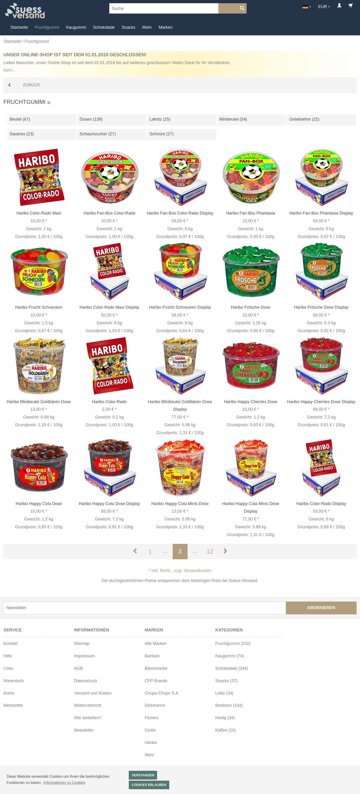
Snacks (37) (226, 680)
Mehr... (9, 70)
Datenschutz (85, 680)
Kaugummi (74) (229, 656)
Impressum (84, 656)
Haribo (151, 742)
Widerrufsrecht (87, 705)
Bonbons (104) (229, 705)
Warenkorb (13, 680)
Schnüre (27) (161, 134)
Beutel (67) (20, 119)
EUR (322, 6)
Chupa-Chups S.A (161, 693)
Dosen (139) (91, 119)
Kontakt (10, 643)
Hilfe (7, 656)
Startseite (19, 27)
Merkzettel (13, 705)
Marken (166, 27)
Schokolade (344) (231, 668)
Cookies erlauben (149, 785)
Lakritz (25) (159, 119)
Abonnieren (321, 607)
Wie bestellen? (87, 717)
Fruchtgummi (47, 27)
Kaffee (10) (225, 730)
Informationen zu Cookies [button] (64, 783)
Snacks (128, 27)
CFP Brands (156, 680)
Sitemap (82, 643)
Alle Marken (156, 643)
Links (8, 668)
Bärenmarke (156, 668)
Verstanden (143, 775)
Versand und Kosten (93, 693)
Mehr (147, 27)
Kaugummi (76, 27)
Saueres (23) (22, 134)
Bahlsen (152, 656)
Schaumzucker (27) (98, 134)
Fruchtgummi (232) (233, 643)
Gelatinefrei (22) (304, 119)
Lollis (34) (224, 693)
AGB (78, 668)
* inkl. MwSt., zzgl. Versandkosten (180, 570)
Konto (8, 693)
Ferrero (151, 717)
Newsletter (84, 730)
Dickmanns (155, 705)
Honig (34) (225, 717)
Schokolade (104, 27)
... (165, 551)
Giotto (150, 730)
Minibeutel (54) (233, 119)
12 (210, 551)
